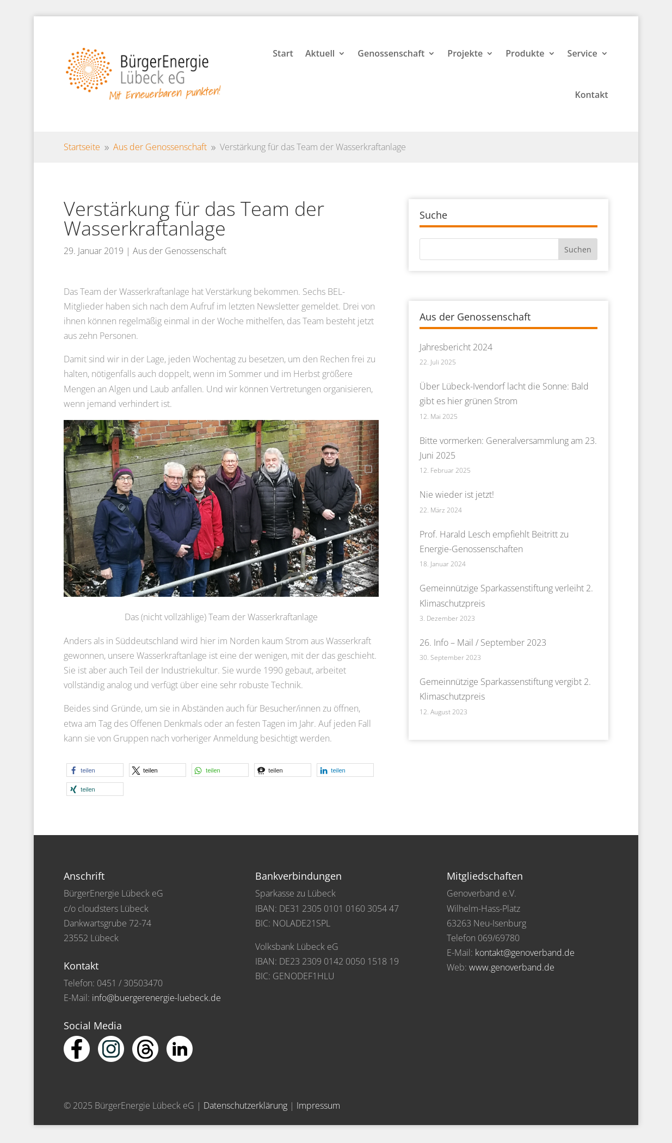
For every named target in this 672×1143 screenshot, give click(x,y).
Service (582, 53)
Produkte (524, 53)
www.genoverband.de (511, 967)
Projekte (465, 53)
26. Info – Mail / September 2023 (483, 642)
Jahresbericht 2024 (456, 347)
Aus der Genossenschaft (179, 251)
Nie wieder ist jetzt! (457, 495)
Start (283, 53)
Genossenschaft (390, 53)
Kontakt (591, 95)
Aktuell (320, 53)
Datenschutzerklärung (245, 1105)
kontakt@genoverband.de (525, 953)
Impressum (318, 1105)
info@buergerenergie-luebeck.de (156, 998)
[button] (95, 770)
